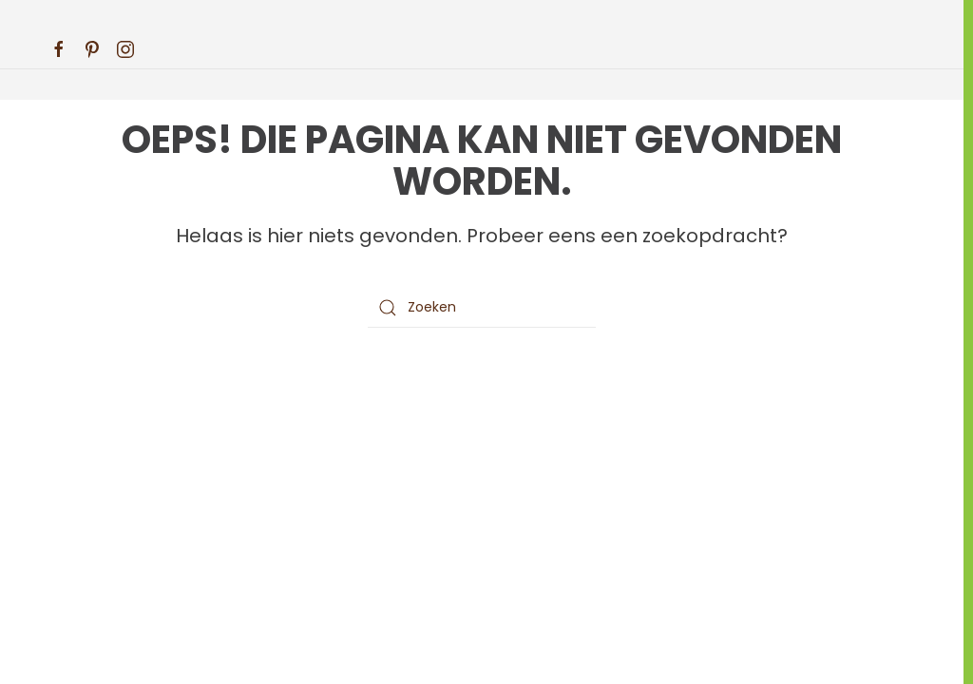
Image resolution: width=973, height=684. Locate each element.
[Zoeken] (482, 308)
